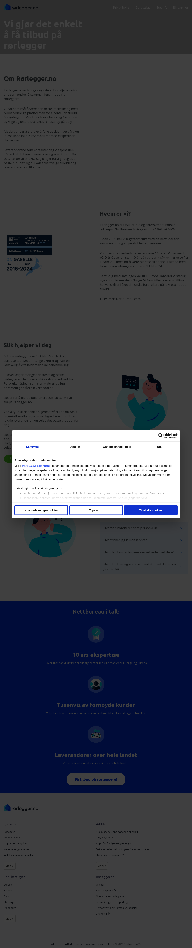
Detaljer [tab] (75, 446)
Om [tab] (159, 446)
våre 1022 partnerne (36, 465)
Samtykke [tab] (32, 446)
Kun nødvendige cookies (41, 510)
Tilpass (96, 510)
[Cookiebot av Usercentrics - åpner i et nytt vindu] (161, 436)
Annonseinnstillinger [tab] (117, 446)
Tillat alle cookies (151, 510)
